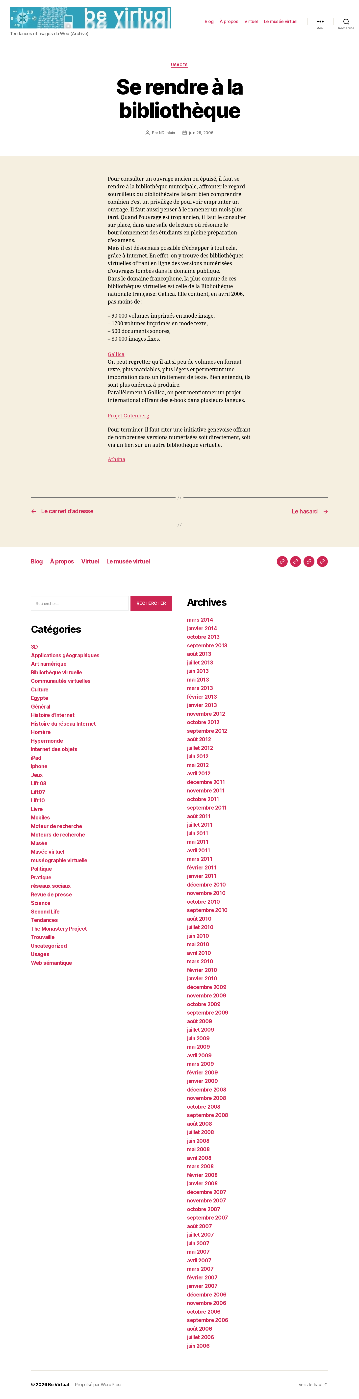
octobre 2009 (204, 1005)
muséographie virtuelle (60, 861)
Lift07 (38, 792)
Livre (37, 810)
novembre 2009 (207, 996)
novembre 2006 (207, 1303)
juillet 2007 (201, 1235)
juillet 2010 (201, 928)
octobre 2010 (203, 902)
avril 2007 (199, 1261)
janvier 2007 (202, 1286)
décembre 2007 (207, 1193)
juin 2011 (198, 834)
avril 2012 (199, 774)
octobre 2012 (203, 723)
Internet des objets (54, 750)
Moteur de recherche (57, 827)
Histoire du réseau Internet (64, 724)
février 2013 (202, 697)
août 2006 (200, 1329)
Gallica (116, 355)
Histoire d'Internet (53, 715)
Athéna (117, 460)
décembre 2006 (207, 1295)
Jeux (37, 775)
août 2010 (199, 919)
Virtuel (251, 22)
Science (41, 903)
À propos (229, 22)
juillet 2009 (201, 1030)
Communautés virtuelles (61, 681)
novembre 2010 (206, 893)
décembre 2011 (206, 783)
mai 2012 (198, 766)
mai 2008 (198, 1150)
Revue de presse (52, 895)
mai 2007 (198, 1252)
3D (34, 647)
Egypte (40, 698)
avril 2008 (199, 1158)
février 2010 (202, 970)
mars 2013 (200, 689)
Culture (40, 690)
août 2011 (199, 817)
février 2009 (202, 1073)
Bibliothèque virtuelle (58, 673)
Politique (42, 869)
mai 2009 (198, 1047)
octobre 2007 (204, 1210)
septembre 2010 (207, 911)
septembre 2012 (207, 731)
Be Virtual (58, 1385)
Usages (179, 66)
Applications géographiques (66, 656)
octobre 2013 (203, 637)
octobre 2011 (203, 800)
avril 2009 (199, 1056)
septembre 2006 (208, 1321)
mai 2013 (198, 680)
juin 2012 (198, 757)
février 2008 (202, 1175)
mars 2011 (200, 859)
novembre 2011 (206, 791)
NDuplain (167, 133)
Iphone (39, 767)
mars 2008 (200, 1167)
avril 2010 (199, 953)
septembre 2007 (207, 1218)
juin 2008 (199, 1141)
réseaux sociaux (51, 886)
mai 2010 (198, 945)
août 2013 (199, 654)
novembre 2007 (206, 1201)
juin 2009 (199, 1039)
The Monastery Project (59, 929)
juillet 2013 (201, 663)
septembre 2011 (207, 808)
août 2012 (199, 740)
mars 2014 (200, 620)
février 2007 (202, 1278)
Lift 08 (39, 784)
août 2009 (200, 1022)
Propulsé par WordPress (98, 1385)
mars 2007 (200, 1269)
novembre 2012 (206, 714)
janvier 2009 (203, 1081)
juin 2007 (198, 1244)
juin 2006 (199, 1346)
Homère (41, 733)
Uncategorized (49, 946)
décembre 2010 (206, 885)
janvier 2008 (203, 1184)
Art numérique (49, 664)
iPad (36, 758)
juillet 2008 (201, 1133)
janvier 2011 (202, 876)
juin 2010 (198, 936)
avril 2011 (199, 851)
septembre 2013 (207, 646)
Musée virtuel (48, 852)
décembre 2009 (207, 988)
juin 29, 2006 (201, 133)
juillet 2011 (200, 825)
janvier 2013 (202, 706)
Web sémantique (52, 963)
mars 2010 (200, 962)
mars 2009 (200, 1064)
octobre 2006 (204, 1312)
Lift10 (38, 801)
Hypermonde (47, 741)
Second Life (45, 912)
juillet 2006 (201, 1338)
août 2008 (200, 1124)
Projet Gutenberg (129, 416)
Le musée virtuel (280, 22)
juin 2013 (198, 671)
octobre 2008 (204, 1107)
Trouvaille (43, 938)
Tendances (44, 920)
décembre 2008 (207, 1090)
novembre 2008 (207, 1098)
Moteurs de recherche (58, 835)
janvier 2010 (202, 979)
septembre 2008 (208, 1116)
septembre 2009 (208, 1013)
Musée (39, 844)
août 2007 (199, 1227)
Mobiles (41, 818)
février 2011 (202, 868)
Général (41, 707)
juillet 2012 (201, 748)
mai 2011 (198, 842)
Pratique (41, 878)
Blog (209, 22)
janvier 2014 (202, 629)
